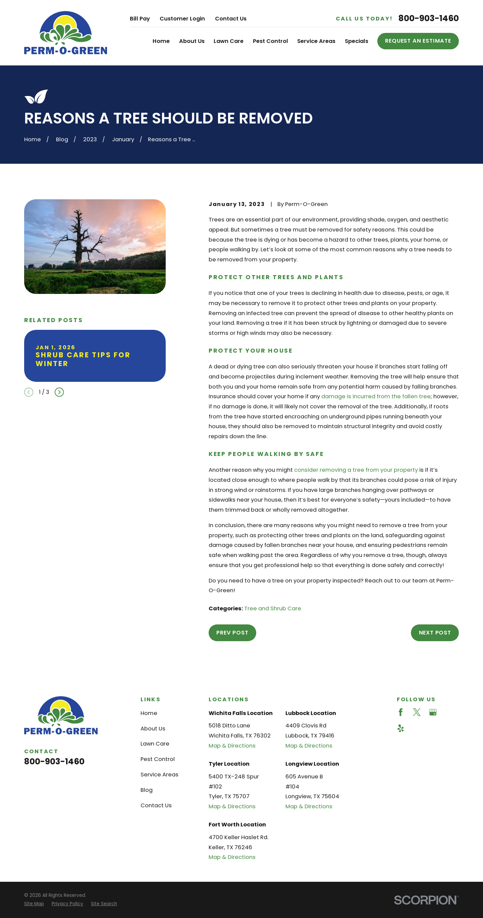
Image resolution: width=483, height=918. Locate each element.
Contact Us (231, 18)
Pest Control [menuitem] (270, 41)
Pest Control (158, 759)
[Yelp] (401, 728)
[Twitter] (417, 712)
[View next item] (59, 392)
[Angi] (449, 712)
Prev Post (232, 632)
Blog (147, 790)
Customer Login (182, 18)
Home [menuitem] (161, 41)
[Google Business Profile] (433, 712)
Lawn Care (155, 744)
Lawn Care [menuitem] (229, 41)
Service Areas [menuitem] (316, 41)
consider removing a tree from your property (356, 470)
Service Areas (159, 774)
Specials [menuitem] (356, 41)
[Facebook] (401, 712)
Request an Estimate (418, 41)
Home (149, 713)
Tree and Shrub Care (272, 608)
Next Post (435, 632)
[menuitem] (34, 904)
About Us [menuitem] (192, 41)
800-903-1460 (428, 18)
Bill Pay (140, 18)
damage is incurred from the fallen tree (376, 396)
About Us (153, 728)
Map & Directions (232, 746)
